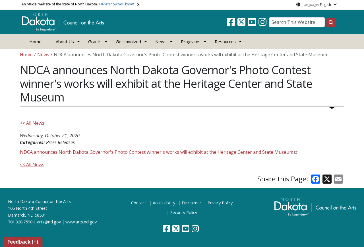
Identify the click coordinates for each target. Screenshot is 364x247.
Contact (138, 203)
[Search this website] (331, 22)
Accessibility (164, 203)
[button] (231, 23)
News (43, 54)
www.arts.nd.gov (81, 222)
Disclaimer (191, 203)
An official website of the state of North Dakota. (78, 4)
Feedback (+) (22, 241)
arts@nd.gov (49, 222)
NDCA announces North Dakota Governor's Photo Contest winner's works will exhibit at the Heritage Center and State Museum (156, 152)
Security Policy (183, 212)
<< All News (32, 123)
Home (35, 41)
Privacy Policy (220, 203)
